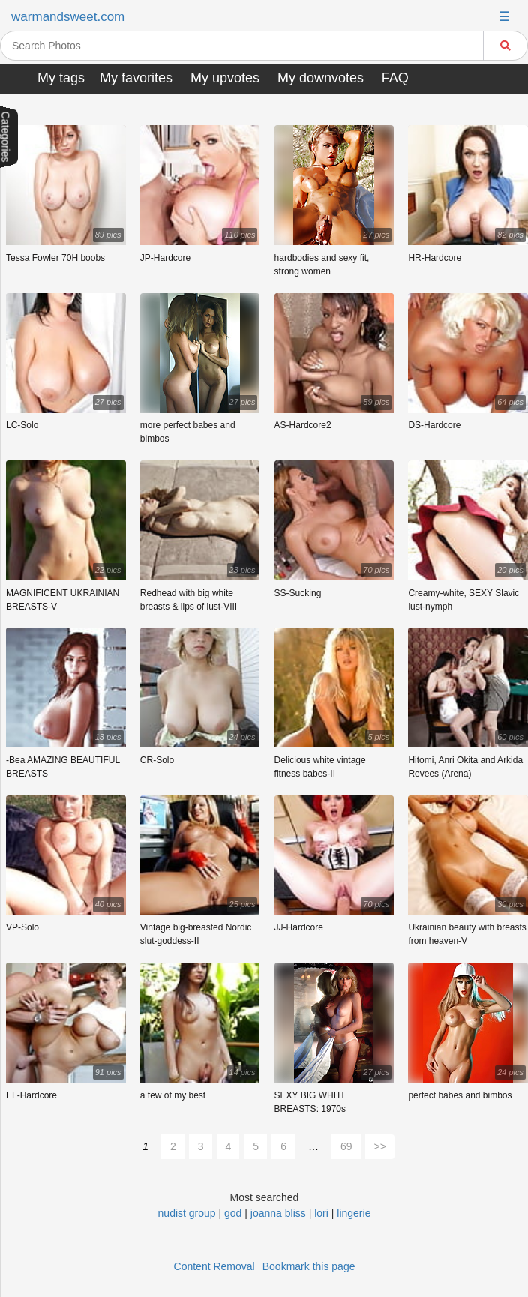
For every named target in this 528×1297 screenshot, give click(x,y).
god (233, 1213)
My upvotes (225, 77)
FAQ (395, 77)
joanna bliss (278, 1213)
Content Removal (214, 1266)
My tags (61, 77)
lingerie (353, 1213)
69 (346, 1146)
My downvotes (321, 77)
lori (321, 1213)
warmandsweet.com (67, 17)
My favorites (136, 77)
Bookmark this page (309, 1266)
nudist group (187, 1213)
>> (380, 1146)
